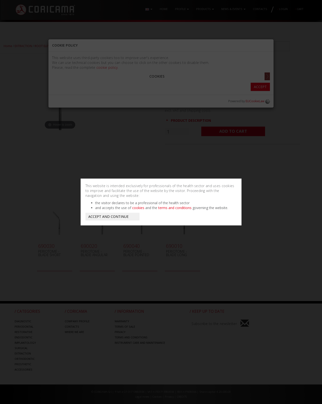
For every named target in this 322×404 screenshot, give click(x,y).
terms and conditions (175, 207)
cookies (138, 207)
